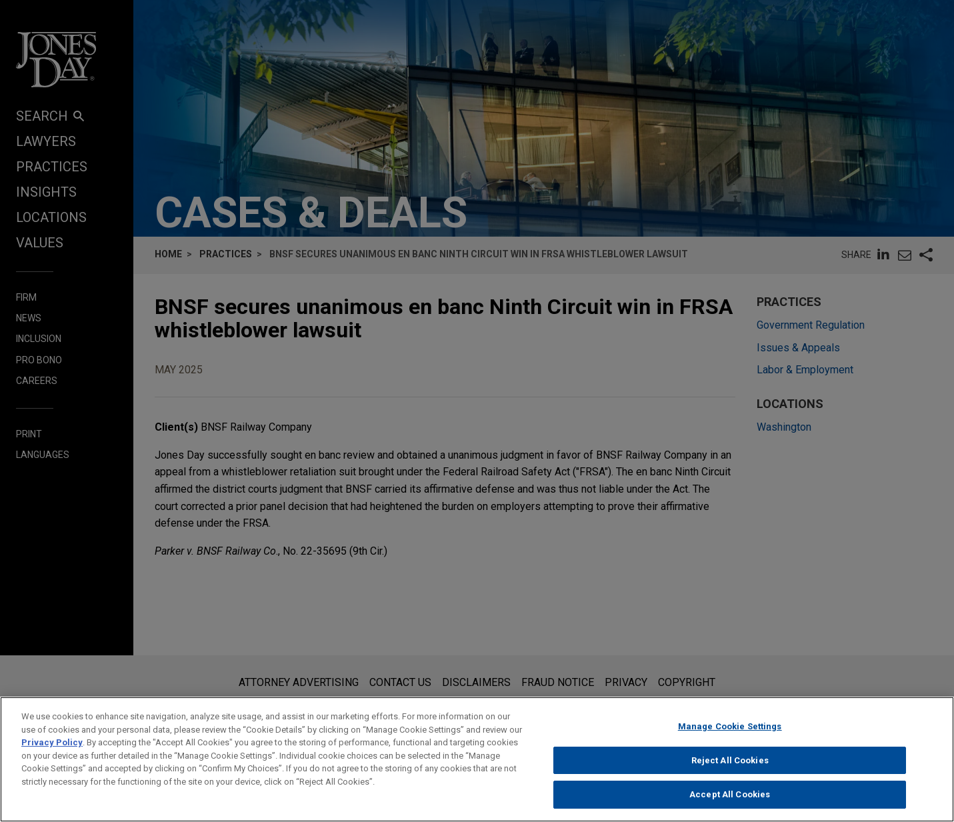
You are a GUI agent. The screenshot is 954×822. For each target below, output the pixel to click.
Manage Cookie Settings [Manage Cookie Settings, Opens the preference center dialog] (730, 737)
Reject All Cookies (730, 770)
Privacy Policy (52, 753)
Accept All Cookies (729, 805)
